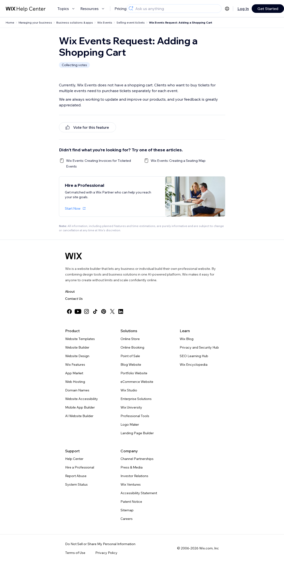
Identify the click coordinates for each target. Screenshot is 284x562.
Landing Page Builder (137, 433)
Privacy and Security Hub (199, 347)
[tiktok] (95, 311)
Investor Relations (134, 476)
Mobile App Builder (80, 407)
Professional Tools (134, 416)
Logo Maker (129, 424)
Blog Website (130, 364)
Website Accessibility (81, 399)
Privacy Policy (106, 553)
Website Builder (77, 347)
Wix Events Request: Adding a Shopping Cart (180, 22)
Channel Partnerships (137, 459)
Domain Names (77, 390)
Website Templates (80, 339)
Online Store (130, 339)
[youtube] (78, 311)
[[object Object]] (87, 127)
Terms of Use (75, 553)
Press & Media (131, 467)
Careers (126, 519)
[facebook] (69, 311)
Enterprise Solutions (136, 399)
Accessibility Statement (138, 493)
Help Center (74, 459)
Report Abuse (76, 476)
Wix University (131, 407)
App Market (74, 373)
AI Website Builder (79, 416)
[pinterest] (103, 311)
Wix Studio (128, 390)
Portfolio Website (133, 373)
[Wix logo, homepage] (73, 256)
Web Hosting (75, 382)
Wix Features (75, 364)
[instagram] (86, 311)
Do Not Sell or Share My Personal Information (100, 544)
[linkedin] (120, 311)
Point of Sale (130, 356)
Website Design (77, 356)
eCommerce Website (136, 382)
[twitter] (112, 311)
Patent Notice (131, 501)
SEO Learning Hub (194, 356)
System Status (76, 484)
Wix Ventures (130, 484)
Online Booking (132, 347)
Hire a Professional (79, 467)
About (70, 291)
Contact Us (74, 298)
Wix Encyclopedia (193, 364)
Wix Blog (186, 339)
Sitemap (127, 510)
